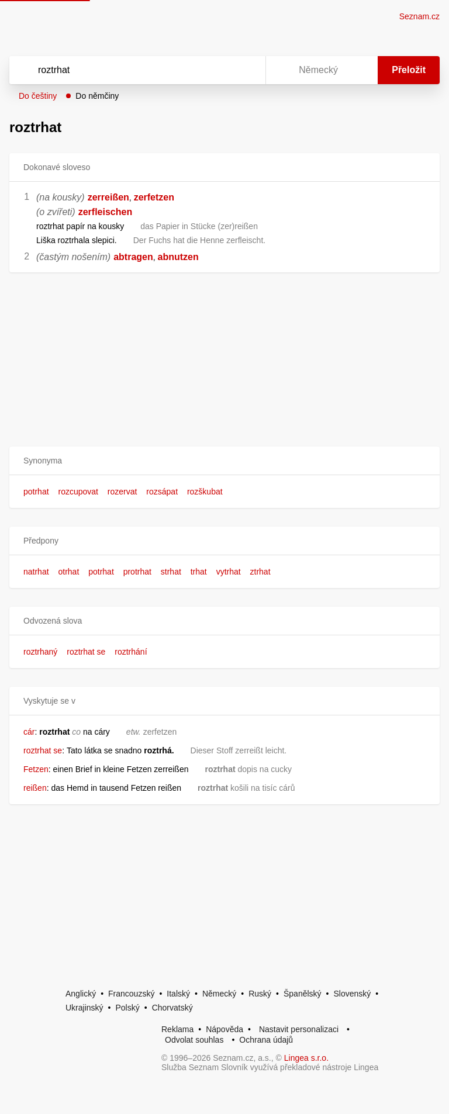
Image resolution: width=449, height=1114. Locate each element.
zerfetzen (154, 197)
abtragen (133, 257)
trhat (199, 571)
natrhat (36, 571)
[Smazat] (220, 70)
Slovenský (352, 993)
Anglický (80, 993)
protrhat (137, 571)
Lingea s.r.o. (306, 1058)
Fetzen (36, 769)
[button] (224, 461)
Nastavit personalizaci (299, 1029)
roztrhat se (86, 651)
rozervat (122, 491)
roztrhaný (40, 651)
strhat (171, 571)
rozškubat (205, 491)
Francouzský (131, 993)
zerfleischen (105, 212)
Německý (219, 993)
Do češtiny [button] (38, 96)
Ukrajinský (84, 1007)
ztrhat (260, 571)
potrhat (36, 491)
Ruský (259, 993)
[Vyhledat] (122, 70)
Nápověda (224, 1029)
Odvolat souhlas (194, 1039)
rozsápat (162, 491)
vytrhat (228, 571)
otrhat (68, 571)
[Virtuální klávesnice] (245, 70)
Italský (178, 993)
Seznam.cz (419, 16)
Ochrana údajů (266, 1039)
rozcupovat (78, 491)
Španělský (303, 993)
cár (28, 731)
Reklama (177, 1029)
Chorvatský (172, 1007)
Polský (127, 1007)
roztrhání (131, 651)
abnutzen (178, 257)
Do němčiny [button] (97, 96)
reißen (35, 788)
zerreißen (108, 197)
